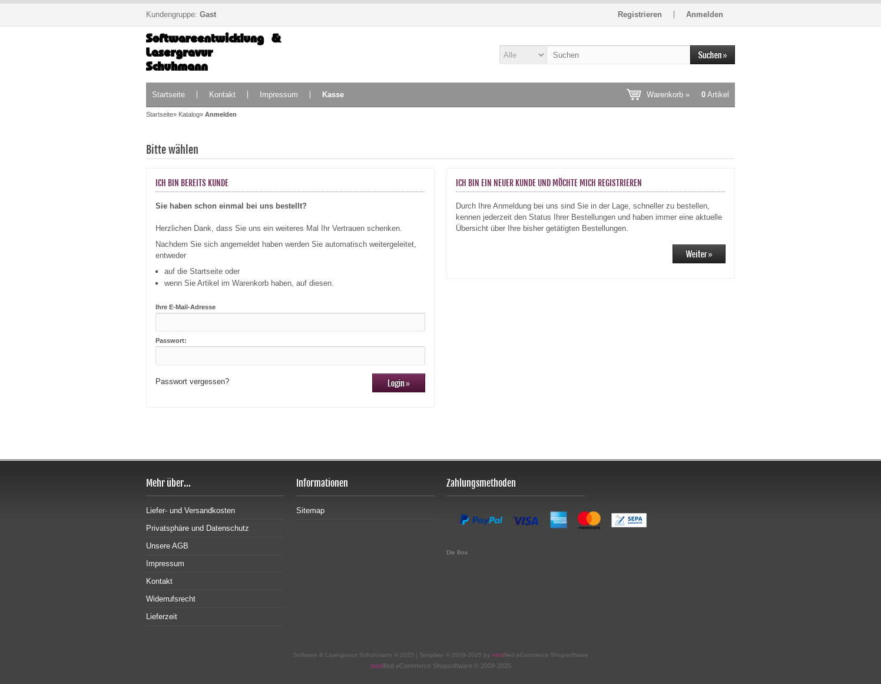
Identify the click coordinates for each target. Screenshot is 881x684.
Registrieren (640, 14)
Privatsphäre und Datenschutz (197, 528)
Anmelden (704, 14)
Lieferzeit (161, 616)
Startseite (168, 94)
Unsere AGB (167, 545)
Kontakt (222, 94)
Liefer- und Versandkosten (190, 510)
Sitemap (310, 510)
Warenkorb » (688, 94)
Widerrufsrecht (171, 598)
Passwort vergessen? (192, 381)
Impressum (279, 94)
